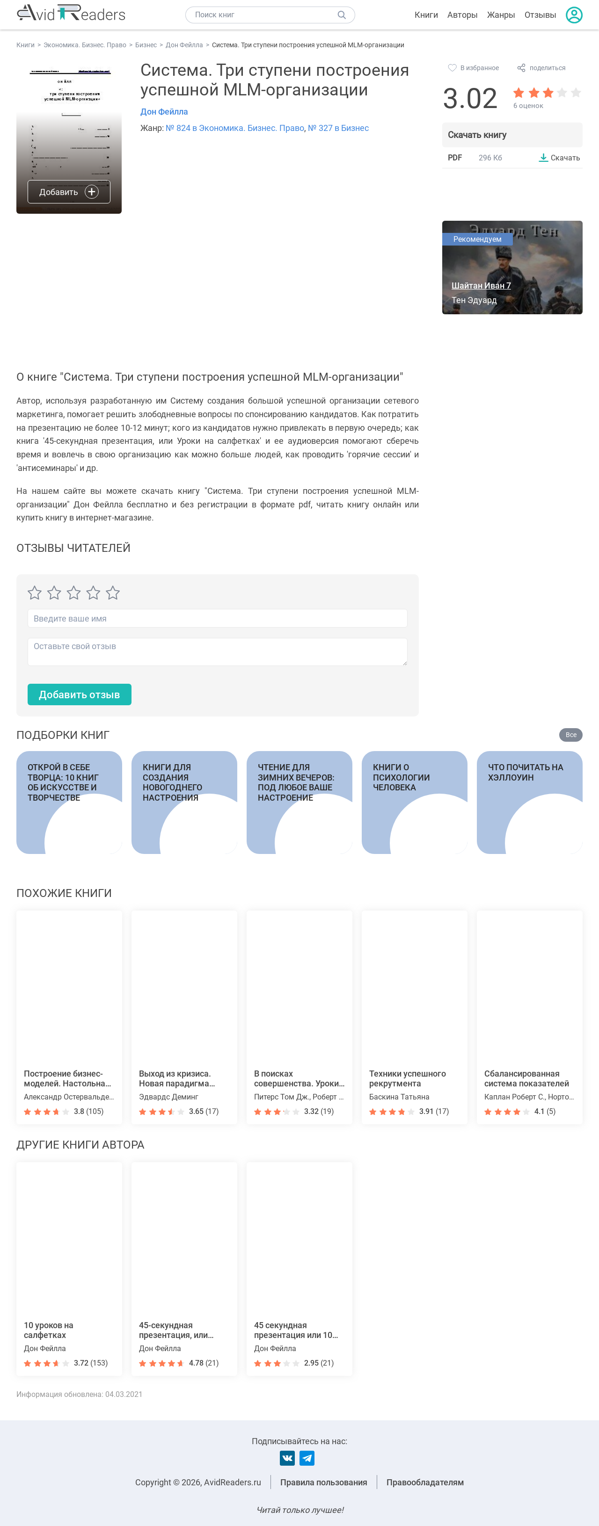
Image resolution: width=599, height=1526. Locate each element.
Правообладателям (425, 1482)
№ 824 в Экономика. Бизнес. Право (235, 128)
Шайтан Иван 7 (481, 285)
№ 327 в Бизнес (338, 128)
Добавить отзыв (79, 695)
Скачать (565, 157)
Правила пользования (323, 1482)
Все (571, 734)
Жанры (501, 15)
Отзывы (540, 15)
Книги (426, 15)
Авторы (462, 15)
